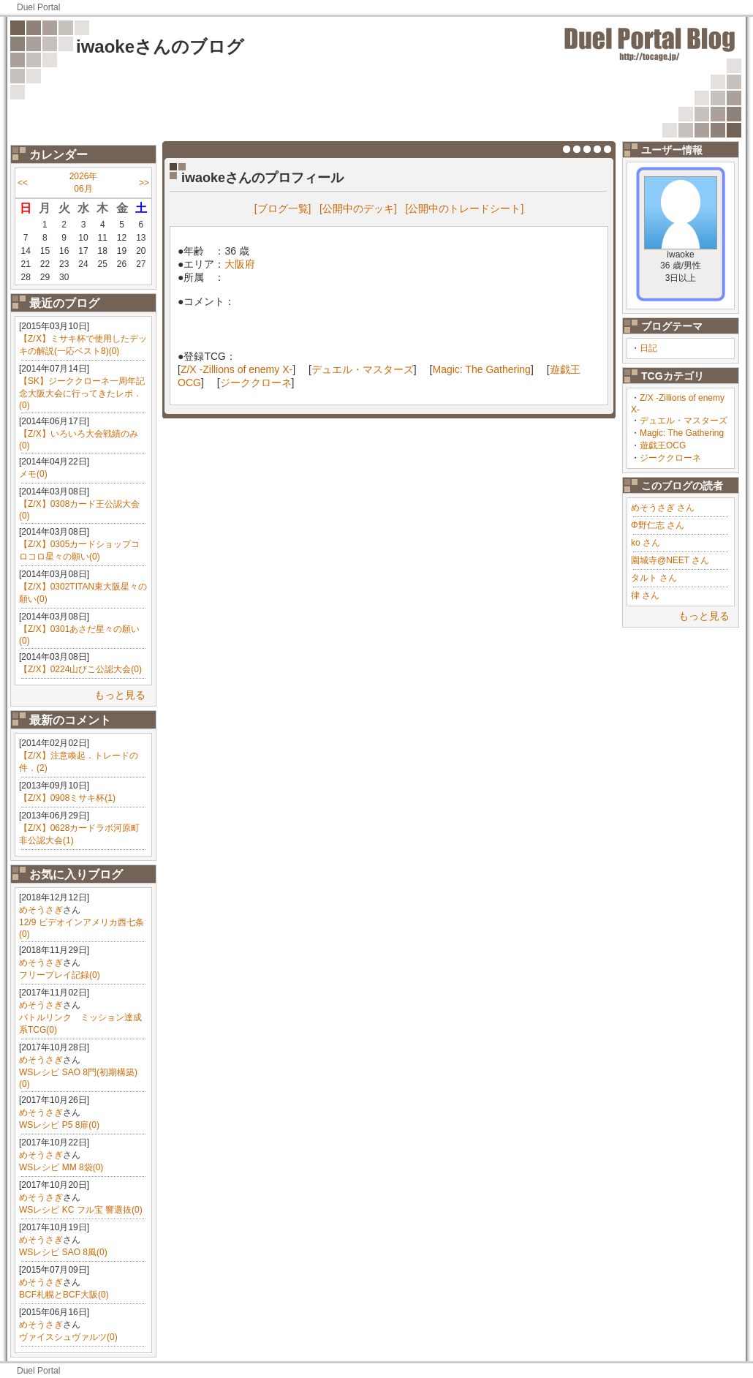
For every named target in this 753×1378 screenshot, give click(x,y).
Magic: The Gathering (682, 433)
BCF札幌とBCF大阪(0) (64, 1294)
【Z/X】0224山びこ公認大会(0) (80, 669)
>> (144, 183)
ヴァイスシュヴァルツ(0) (68, 1337)
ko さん (645, 543)
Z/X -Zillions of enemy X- (236, 369)
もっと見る (119, 695)
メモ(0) (33, 474)
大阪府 (239, 264)
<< (23, 183)
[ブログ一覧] (282, 208)
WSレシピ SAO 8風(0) (63, 1252)
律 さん (645, 595)
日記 (648, 348)
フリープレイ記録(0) (59, 975)
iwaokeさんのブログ (160, 46)
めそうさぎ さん (663, 507)
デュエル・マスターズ (683, 420)
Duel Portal (38, 7)
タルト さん (654, 578)
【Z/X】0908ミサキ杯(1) (67, 798)
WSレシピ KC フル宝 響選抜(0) (81, 1210)
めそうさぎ (41, 910)
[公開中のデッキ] (358, 208)
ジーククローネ (670, 458)
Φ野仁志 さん (657, 525)
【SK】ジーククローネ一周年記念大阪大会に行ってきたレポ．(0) (82, 393)
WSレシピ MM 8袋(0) (61, 1167)
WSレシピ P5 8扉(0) (59, 1125)
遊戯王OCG (663, 445)
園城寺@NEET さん (670, 560)
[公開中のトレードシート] (465, 208)
